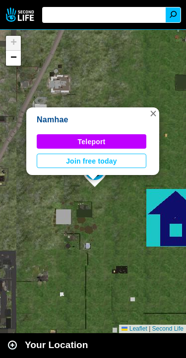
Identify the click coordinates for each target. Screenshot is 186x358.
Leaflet (134, 328)
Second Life (21, 14)
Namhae (52, 119)
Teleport (92, 142)
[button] (153, 113)
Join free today (91, 161)
